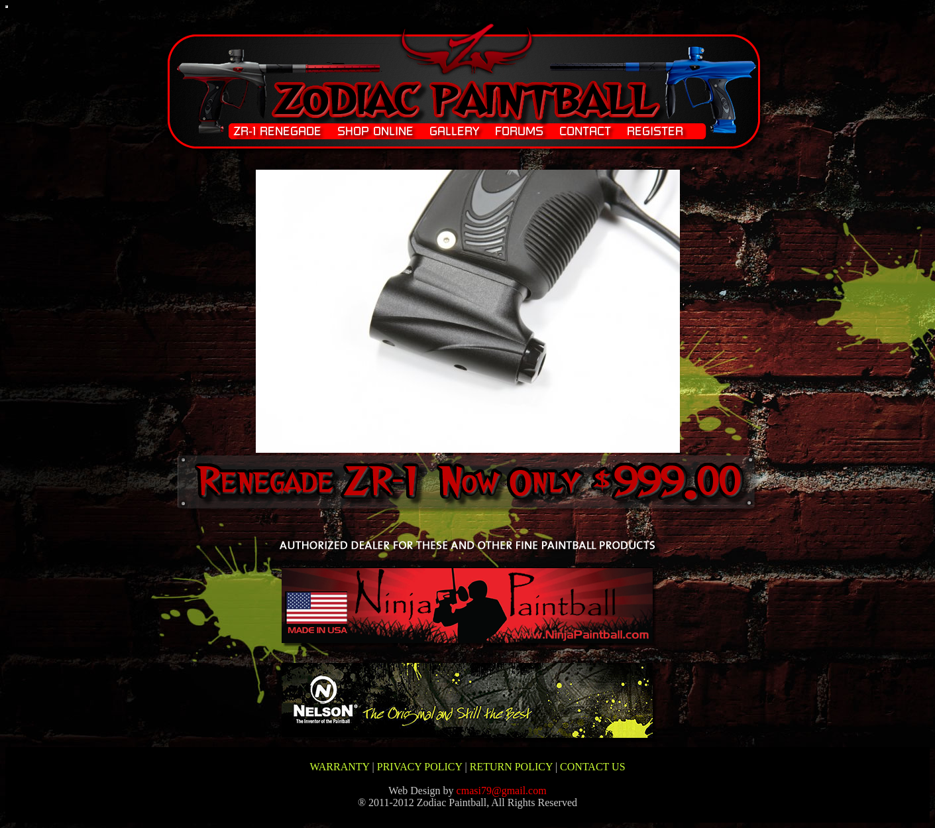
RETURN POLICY (511, 766)
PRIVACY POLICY (420, 766)
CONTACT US (592, 766)
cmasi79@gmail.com (502, 790)
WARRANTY (339, 766)
